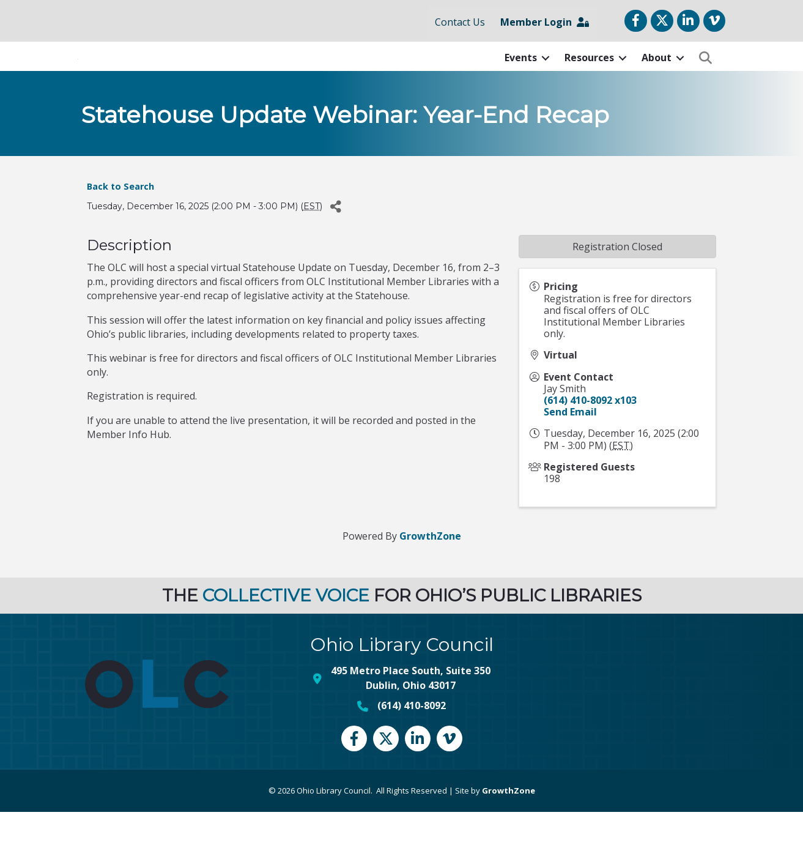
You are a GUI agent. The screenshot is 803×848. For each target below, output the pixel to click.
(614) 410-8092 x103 (590, 436)
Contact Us (460, 22)
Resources (589, 76)
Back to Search (120, 222)
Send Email (570, 448)
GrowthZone (430, 572)
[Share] (336, 243)
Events (521, 76)
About (657, 76)
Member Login (544, 22)
